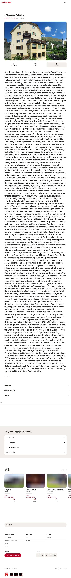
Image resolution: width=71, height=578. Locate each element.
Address (49, 537)
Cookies (6, 543)
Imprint (6, 546)
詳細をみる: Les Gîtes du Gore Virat (57, 490)
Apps (27, 537)
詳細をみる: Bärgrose (14, 490)
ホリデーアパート (10, 18)
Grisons (23, 18)
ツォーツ (26, 431)
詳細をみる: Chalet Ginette (35, 490)
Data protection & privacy (10, 540)
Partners (28, 540)
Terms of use (7, 537)
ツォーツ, (18, 18)
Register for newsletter (14, 554)
